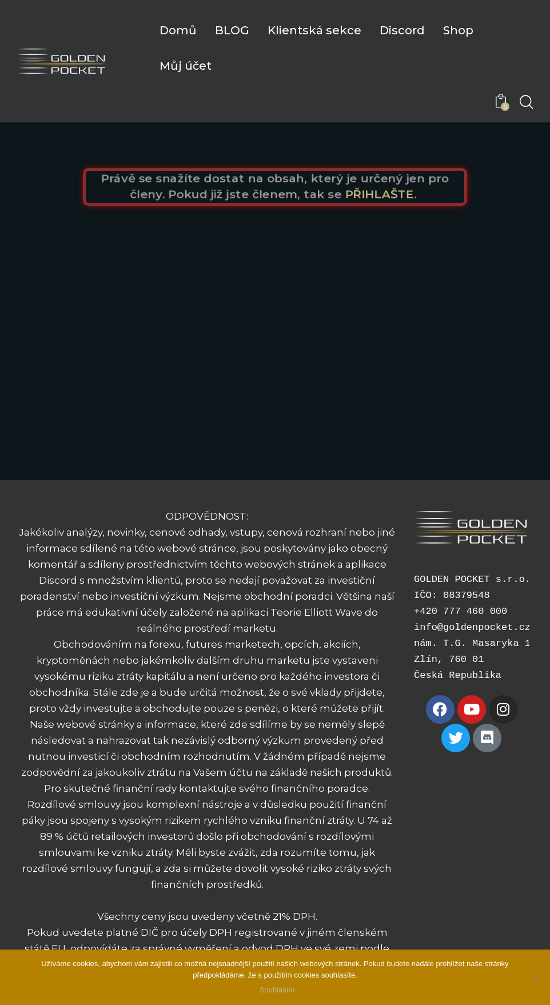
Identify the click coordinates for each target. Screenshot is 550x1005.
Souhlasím (277, 990)
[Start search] (526, 103)
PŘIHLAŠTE (384, 195)
